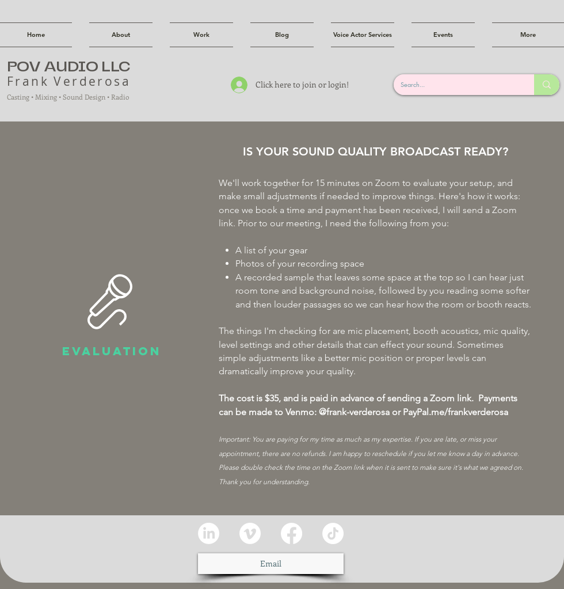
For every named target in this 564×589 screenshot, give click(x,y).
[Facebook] (291, 533)
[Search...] (455, 84)
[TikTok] (333, 533)
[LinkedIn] (208, 533)
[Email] (271, 563)
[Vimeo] (250, 533)
